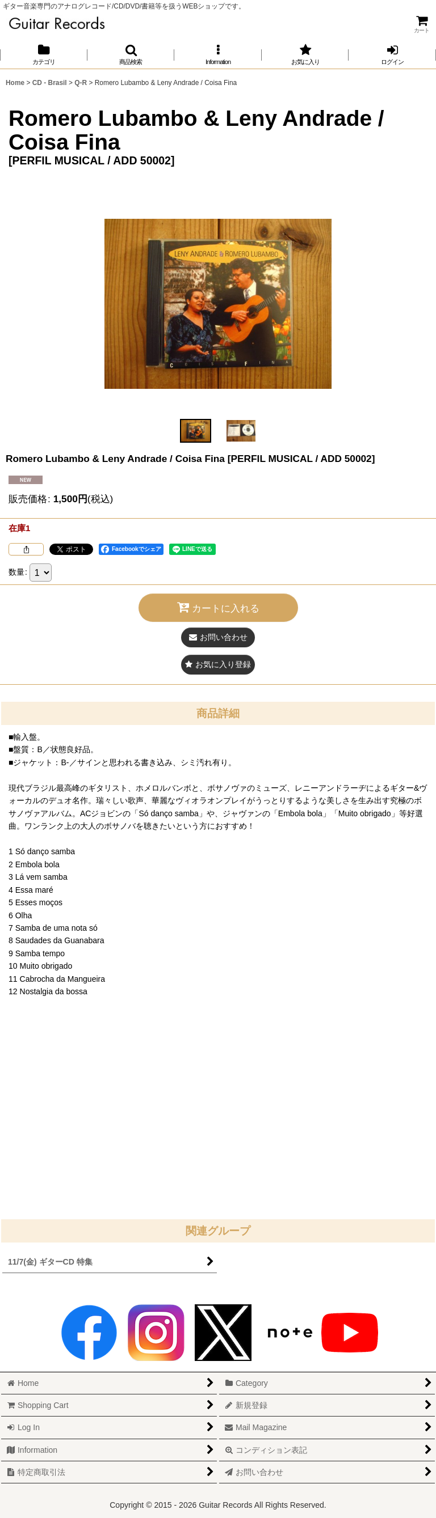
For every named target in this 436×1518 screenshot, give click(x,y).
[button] (131, 55)
